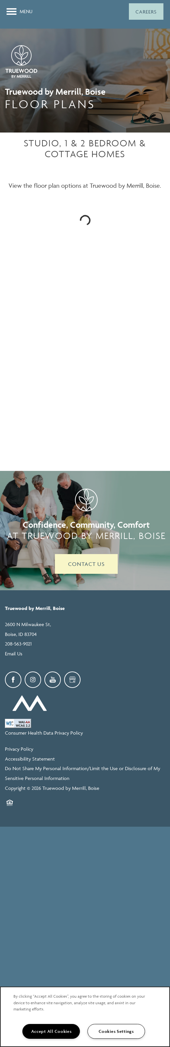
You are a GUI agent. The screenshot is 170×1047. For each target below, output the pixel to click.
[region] (85, 1016)
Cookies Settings (116, 1031)
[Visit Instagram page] (33, 679)
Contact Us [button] (86, 564)
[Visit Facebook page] (13, 679)
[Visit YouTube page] (52, 679)
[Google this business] (72, 679)
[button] (146, 11)
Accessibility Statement (30, 759)
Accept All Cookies (51, 1031)
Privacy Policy (19, 749)
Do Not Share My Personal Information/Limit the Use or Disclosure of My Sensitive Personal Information (82, 773)
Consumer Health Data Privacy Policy (44, 733)
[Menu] (20, 11)
